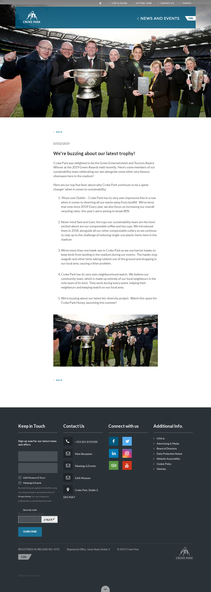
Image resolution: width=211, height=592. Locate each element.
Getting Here (143, 3)
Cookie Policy (162, 464)
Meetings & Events (79, 465)
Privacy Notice (24, 496)
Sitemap (159, 469)
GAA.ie (159, 438)
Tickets (185, 3)
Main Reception (77, 453)
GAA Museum (77, 477)
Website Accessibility (166, 458)
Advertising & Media (166, 443)
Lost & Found (118, 3)
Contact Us (166, 3)
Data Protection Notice (167, 453)
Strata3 (35, 575)
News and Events (160, 18)
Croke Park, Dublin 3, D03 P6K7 (80, 492)
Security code (30, 510)
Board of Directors (165, 448)
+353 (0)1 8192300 (80, 441)
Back (58, 132)
